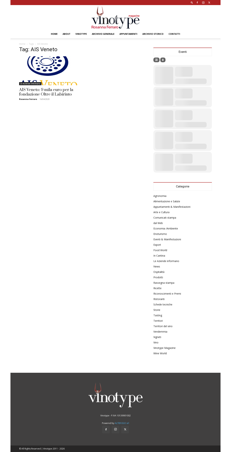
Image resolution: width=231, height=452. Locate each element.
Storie (156, 310)
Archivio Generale (103, 33)
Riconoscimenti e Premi (167, 293)
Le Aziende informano (30, 83)
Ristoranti (159, 299)
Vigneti (157, 337)
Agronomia (159, 196)
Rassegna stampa (163, 282)
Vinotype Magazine (164, 348)
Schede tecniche (162, 304)
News (156, 266)
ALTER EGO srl (122, 423)
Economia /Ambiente (165, 228)
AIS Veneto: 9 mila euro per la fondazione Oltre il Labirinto (46, 92)
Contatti (174, 33)
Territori (158, 320)
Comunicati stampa (164, 217)
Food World (160, 250)
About (66, 33)
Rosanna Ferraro (28, 99)
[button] (192, 2)
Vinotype (81, 33)
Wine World (160, 353)
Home (54, 33)
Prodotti (158, 277)
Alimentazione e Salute (166, 201)
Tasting (157, 315)
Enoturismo (160, 234)
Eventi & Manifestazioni (167, 239)
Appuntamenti (128, 33)
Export (157, 244)
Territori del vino (163, 326)
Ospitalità (158, 272)
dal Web (158, 223)
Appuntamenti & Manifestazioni (171, 206)
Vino (155, 342)
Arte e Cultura (161, 212)
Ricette (157, 288)
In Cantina (159, 255)
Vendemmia (160, 331)
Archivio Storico (153, 33)
